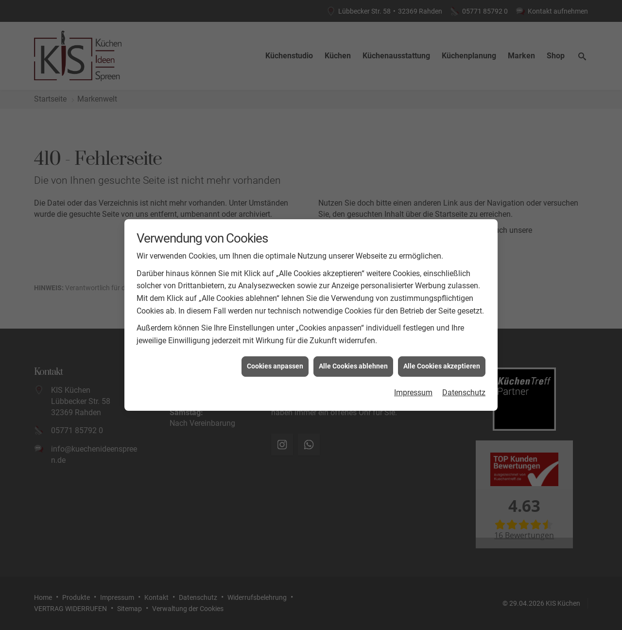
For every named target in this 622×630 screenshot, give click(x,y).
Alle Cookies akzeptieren (441, 363)
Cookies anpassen (275, 363)
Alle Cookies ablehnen (353, 363)
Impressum (413, 388)
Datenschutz (463, 388)
